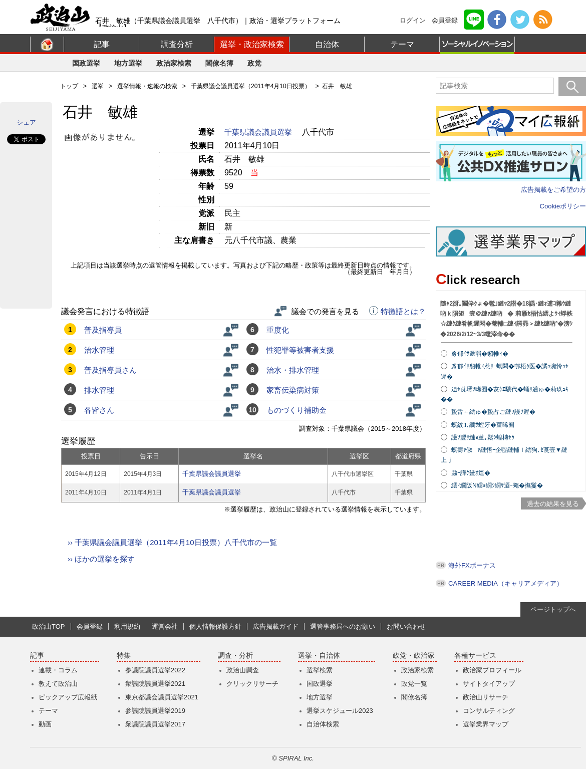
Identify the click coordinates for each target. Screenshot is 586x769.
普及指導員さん (110, 370)
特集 (124, 655)
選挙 (98, 86)
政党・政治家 (414, 655)
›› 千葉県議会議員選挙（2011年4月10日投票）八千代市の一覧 (172, 542)
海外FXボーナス (472, 565)
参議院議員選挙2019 (155, 710)
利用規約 (127, 626)
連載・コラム (58, 670)
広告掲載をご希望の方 (553, 189)
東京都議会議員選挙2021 (161, 697)
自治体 (327, 44)
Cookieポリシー (563, 206)
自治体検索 (323, 724)
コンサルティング (489, 710)
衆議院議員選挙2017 (155, 724)
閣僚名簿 (219, 63)
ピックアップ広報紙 (68, 697)
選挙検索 (320, 670)
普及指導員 (103, 330)
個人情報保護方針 (215, 626)
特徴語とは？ (397, 312)
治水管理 (99, 350)
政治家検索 (173, 63)
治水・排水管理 (292, 370)
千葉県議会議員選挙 (259, 132)
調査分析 (177, 44)
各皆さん (99, 410)
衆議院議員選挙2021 (155, 683)
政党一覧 (414, 683)
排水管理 (99, 390)
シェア (26, 122)
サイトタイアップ (489, 683)
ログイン (413, 20)
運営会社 (165, 626)
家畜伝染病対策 (292, 390)
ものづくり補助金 (296, 410)
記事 (102, 44)
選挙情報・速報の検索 (147, 86)
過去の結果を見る (553, 503)
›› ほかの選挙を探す (101, 559)
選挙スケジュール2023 (340, 710)
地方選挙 (128, 63)
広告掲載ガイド (276, 626)
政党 (254, 63)
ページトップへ (553, 609)
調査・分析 (235, 655)
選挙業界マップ (485, 724)
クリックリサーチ (252, 683)
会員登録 (445, 20)
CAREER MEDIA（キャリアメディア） (505, 583)
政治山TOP (48, 626)
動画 (45, 724)
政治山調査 (242, 670)
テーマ (402, 44)
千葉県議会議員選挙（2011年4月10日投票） (251, 86)
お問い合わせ (406, 626)
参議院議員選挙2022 (155, 670)
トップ (69, 86)
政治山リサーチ (485, 697)
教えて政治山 (58, 683)
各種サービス (475, 655)
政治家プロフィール (492, 670)
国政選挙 (86, 63)
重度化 (277, 330)
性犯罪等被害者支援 (300, 350)
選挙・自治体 (319, 655)
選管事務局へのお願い (342, 626)
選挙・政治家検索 (252, 44)
